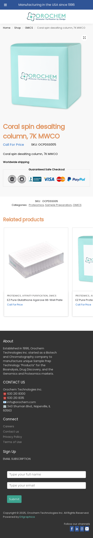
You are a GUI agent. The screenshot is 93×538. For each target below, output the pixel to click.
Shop (17, 27)
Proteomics (36, 205)
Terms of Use (12, 442)
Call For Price (13, 144)
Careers (8, 426)
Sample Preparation (58, 205)
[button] (84, 38)
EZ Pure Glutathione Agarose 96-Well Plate (35, 300)
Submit (14, 499)
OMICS (29, 27)
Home (6, 27)
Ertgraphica (27, 517)
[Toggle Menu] (5, 5)
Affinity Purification (35, 295)
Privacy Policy (12, 437)
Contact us (11, 432)
